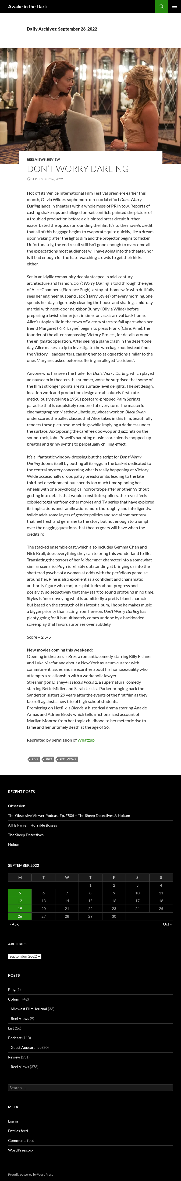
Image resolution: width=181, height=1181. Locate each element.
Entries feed (18, 1130)
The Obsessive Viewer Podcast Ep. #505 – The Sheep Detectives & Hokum (69, 815)
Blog (12, 989)
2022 (48, 759)
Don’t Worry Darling (78, 168)
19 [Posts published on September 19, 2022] (20, 908)
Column (15, 999)
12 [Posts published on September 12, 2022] (20, 900)
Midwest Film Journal (29, 1008)
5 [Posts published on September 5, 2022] (20, 893)
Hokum (14, 844)
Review (53, 159)
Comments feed (21, 1140)
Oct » (167, 924)
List (11, 1028)
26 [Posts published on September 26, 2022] (20, 916)
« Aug (14, 924)
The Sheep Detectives (26, 834)
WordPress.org (20, 1150)
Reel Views (36, 159)
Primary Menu (174, 6)
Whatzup (86, 739)
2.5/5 (34, 759)
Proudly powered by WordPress (30, 1174)
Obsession (16, 806)
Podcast (15, 1037)
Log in (13, 1121)
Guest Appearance (26, 1047)
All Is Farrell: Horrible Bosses (32, 825)
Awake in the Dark (27, 6)
